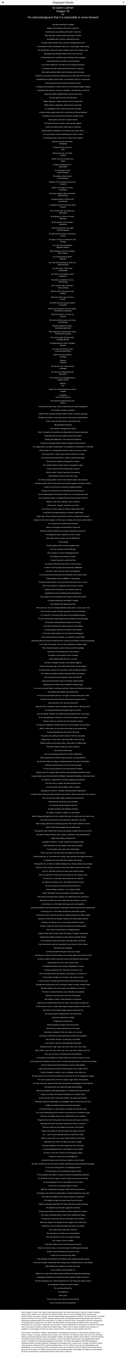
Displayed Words (63, 2)
